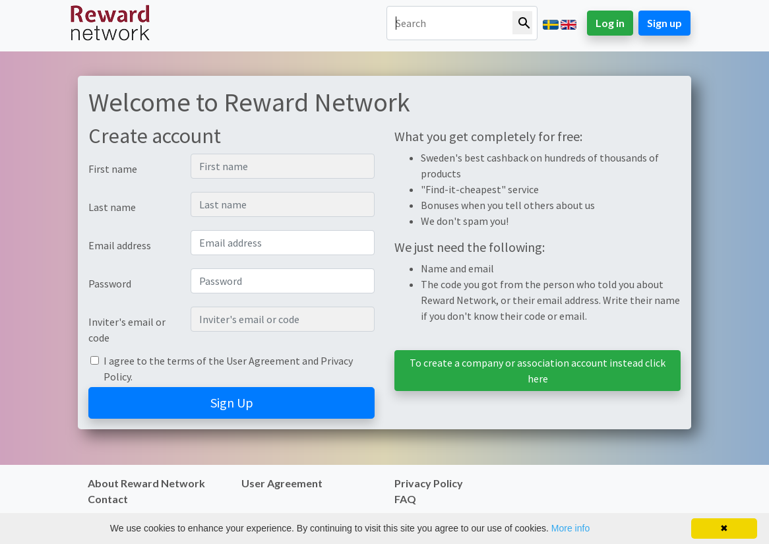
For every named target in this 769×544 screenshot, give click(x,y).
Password (109, 283)
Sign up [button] (664, 22)
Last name (112, 207)
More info (570, 528)
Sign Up (231, 402)
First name (112, 168)
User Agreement (263, 360)
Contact (108, 499)
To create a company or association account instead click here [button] (537, 370)
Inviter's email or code (127, 329)
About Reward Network (146, 483)
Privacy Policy (428, 483)
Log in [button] (610, 22)
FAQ (405, 499)
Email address (119, 245)
